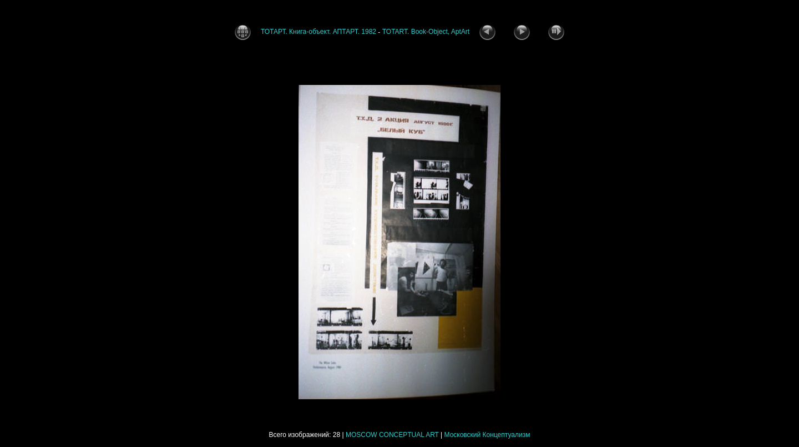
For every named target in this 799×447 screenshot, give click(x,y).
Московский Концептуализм (487, 435)
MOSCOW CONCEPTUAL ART (392, 435)
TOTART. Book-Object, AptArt (425, 32)
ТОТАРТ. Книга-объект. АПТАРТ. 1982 (318, 32)
